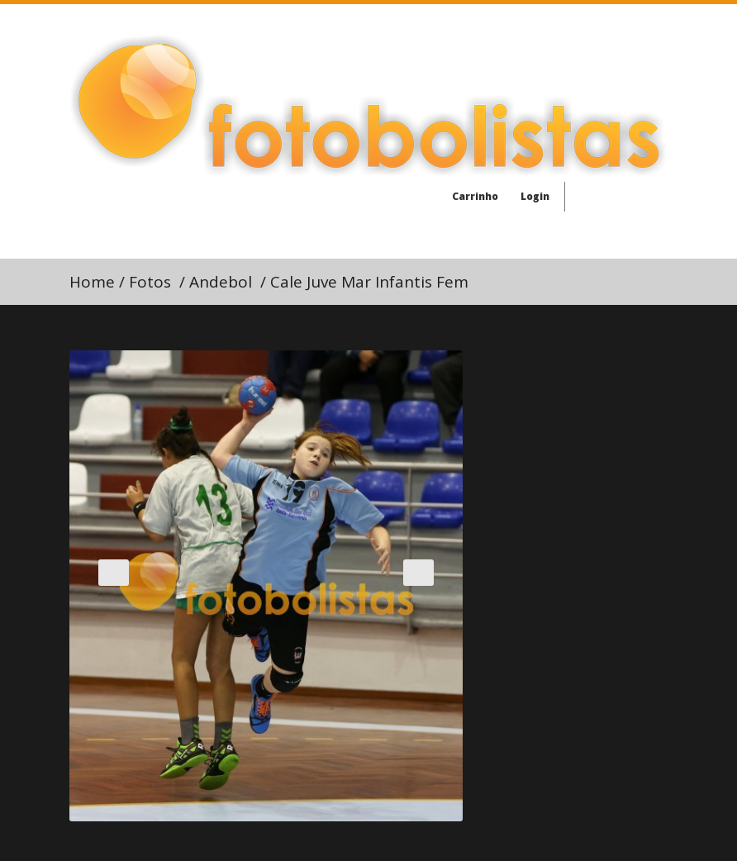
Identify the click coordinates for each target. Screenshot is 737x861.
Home (92, 282)
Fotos (150, 282)
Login (527, 196)
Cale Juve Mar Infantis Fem (369, 282)
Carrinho (468, 196)
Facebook (588, 200)
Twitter (620, 200)
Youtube (652, 200)
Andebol (220, 282)
